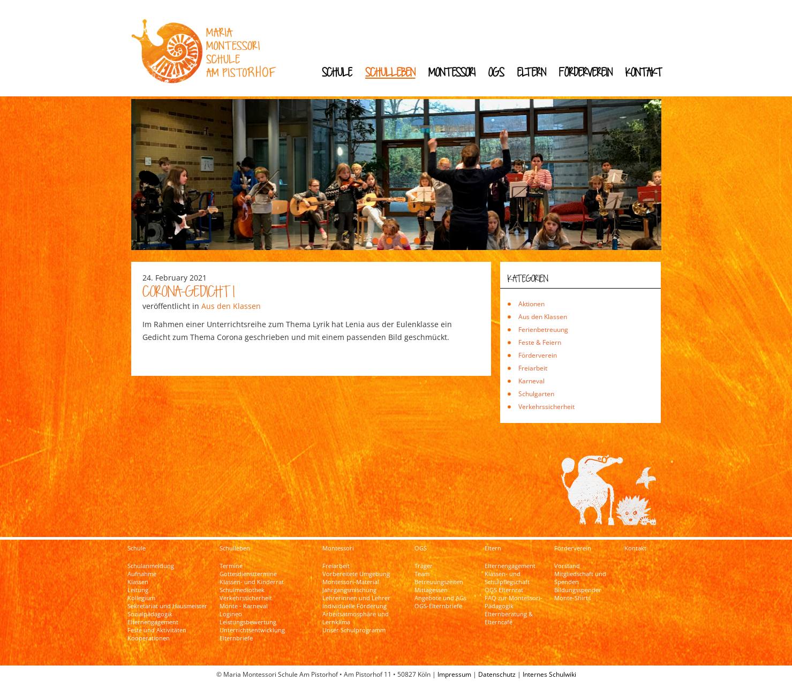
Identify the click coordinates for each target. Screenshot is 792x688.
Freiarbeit (532, 368)
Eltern (531, 72)
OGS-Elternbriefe (438, 606)
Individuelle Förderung (354, 606)
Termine (231, 566)
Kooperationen (148, 638)
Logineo (231, 614)
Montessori (452, 72)
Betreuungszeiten (438, 582)
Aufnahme (141, 574)
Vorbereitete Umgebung (356, 574)
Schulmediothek (242, 590)
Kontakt (643, 72)
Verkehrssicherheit (546, 406)
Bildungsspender (577, 590)
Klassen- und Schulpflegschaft (507, 578)
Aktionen (531, 303)
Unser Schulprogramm (354, 630)
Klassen (137, 582)
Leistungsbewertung (248, 622)
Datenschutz (497, 674)
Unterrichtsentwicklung (252, 630)
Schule (337, 72)
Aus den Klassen (231, 306)
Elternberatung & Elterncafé (509, 618)
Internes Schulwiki (549, 674)
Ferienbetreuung (543, 329)
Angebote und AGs (440, 598)
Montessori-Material (350, 582)
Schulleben (390, 72)
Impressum (454, 674)
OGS (496, 72)
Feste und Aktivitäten (156, 630)
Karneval (531, 380)
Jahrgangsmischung (349, 590)
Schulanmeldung (150, 566)
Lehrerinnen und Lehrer (356, 598)
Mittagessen (431, 590)
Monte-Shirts (572, 598)
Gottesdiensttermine (248, 574)
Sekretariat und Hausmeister (167, 606)
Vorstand (567, 566)
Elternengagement (152, 622)
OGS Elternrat (504, 590)
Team (421, 574)
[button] (375, 241)
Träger (423, 566)
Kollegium (141, 598)
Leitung (137, 590)
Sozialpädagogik (149, 614)
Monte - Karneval (244, 606)
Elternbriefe (236, 638)
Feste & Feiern (539, 342)
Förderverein (586, 72)
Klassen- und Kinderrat (252, 582)
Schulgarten (536, 393)
